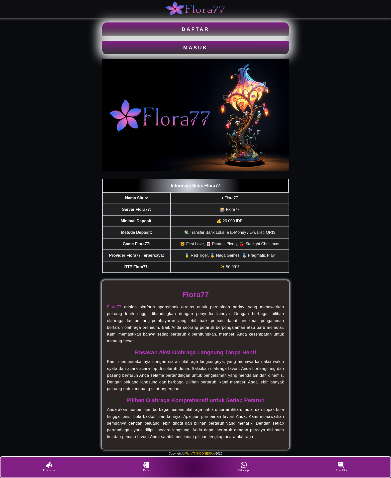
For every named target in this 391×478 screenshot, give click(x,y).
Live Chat (342, 467)
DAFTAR (195, 29)
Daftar (147, 467)
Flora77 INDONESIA (198, 453)
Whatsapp (244, 467)
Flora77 (114, 307)
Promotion (49, 467)
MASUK (195, 47)
